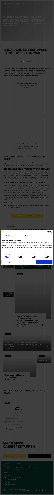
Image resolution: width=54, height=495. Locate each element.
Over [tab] (45, 235)
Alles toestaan (44, 262)
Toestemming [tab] (9, 235)
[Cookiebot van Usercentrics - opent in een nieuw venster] (46, 232)
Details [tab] (27, 235)
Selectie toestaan (27, 262)
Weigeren (10, 262)
